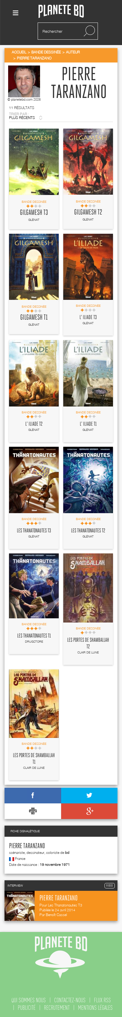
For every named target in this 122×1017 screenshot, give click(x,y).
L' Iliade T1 (88, 424)
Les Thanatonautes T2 (88, 530)
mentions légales (95, 1007)
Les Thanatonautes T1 (34, 636)
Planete (61, 11)
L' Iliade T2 (33, 424)
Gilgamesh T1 (34, 317)
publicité (27, 1007)
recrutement (57, 1007)
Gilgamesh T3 (34, 212)
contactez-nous (70, 1000)
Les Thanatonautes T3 (34, 530)
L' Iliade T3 (88, 317)
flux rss (102, 1000)
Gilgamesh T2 (88, 212)
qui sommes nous (28, 1000)
